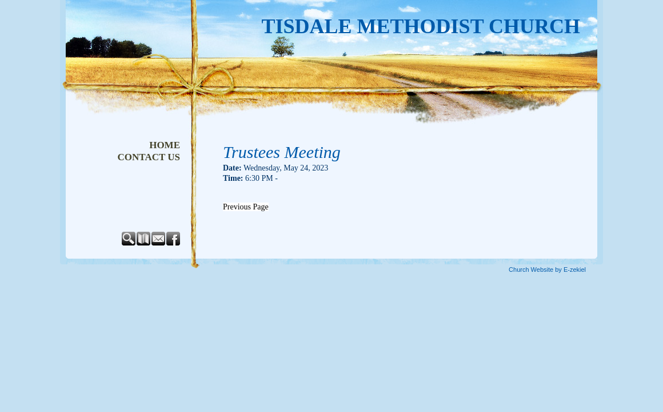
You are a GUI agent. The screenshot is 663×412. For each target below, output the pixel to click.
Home (164, 145)
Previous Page (246, 207)
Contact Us (149, 157)
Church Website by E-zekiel (547, 269)
